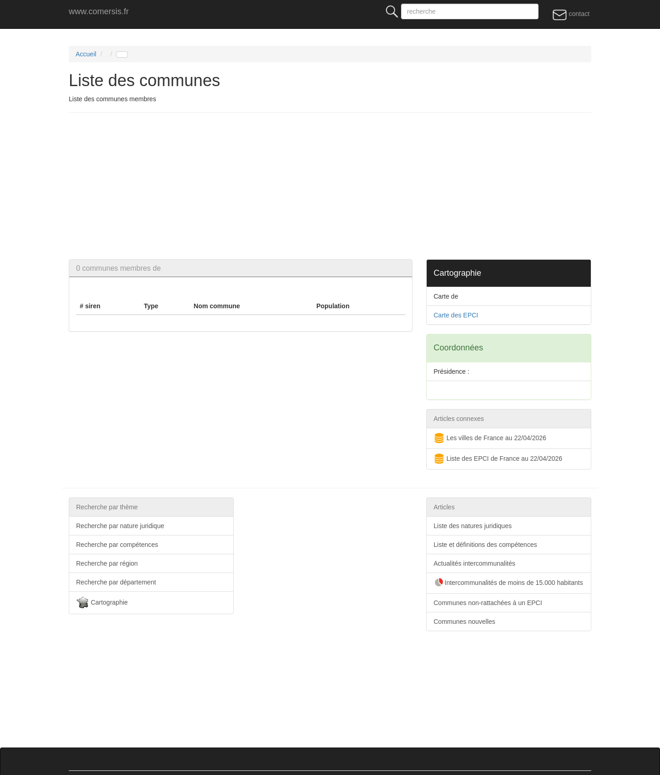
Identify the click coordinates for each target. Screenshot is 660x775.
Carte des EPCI (456, 315)
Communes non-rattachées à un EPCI (488, 602)
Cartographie (102, 602)
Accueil (86, 54)
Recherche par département (116, 582)
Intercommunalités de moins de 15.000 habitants (508, 583)
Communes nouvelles (464, 621)
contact (570, 14)
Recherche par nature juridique (120, 525)
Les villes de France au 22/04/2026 (490, 438)
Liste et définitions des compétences (485, 544)
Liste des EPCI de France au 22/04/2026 (498, 458)
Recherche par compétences (117, 544)
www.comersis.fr (99, 11)
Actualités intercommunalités (474, 563)
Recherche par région (107, 563)
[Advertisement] (344, 186)
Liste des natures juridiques (473, 525)
